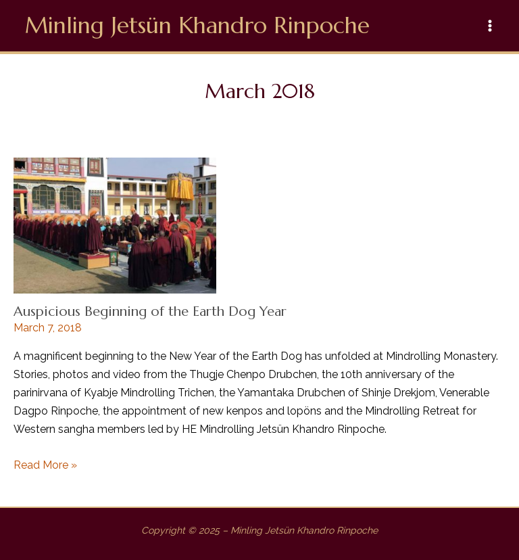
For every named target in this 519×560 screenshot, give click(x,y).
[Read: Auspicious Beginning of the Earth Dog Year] (115, 224)
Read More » (45, 465)
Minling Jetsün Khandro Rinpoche (197, 25)
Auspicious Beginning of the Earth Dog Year (150, 311)
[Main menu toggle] (490, 25)
